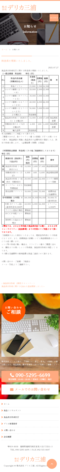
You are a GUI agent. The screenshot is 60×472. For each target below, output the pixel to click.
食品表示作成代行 (11, 417)
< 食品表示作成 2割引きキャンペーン (18, 283)
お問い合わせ (9, 430)
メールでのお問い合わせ (32, 389)
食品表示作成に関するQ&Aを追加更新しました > (22, 286)
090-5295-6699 (29, 376)
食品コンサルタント (12, 410)
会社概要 (7, 437)
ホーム (4, 49)
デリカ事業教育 (10, 424)
